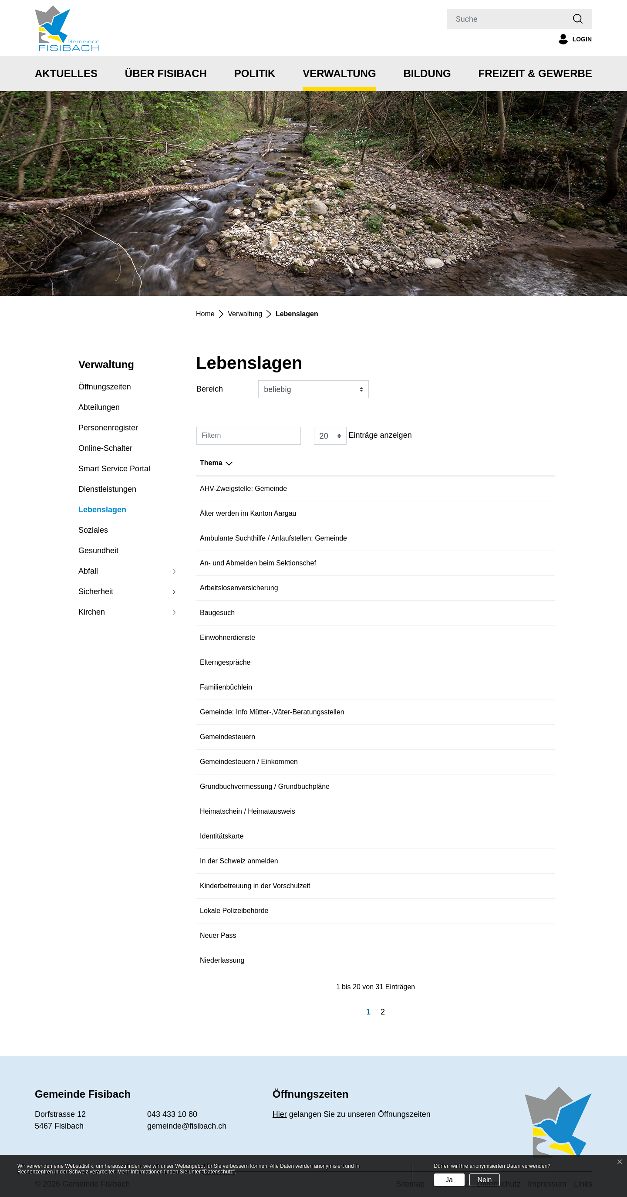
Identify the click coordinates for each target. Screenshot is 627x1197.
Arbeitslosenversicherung (369, 588)
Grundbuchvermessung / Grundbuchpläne (395, 786)
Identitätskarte (352, 836)
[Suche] (505, 19)
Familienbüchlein (356, 687)
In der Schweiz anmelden (369, 861)
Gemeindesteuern (357, 737)
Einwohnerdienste (357, 637)
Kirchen (91, 612)
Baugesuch (347, 612)
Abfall (88, 571)
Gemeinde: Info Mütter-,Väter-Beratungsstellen (402, 712)
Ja (449, 1179)
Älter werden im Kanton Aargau (378, 513)
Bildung (427, 73)
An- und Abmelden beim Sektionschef (388, 563)
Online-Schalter (105, 448)
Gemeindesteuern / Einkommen (379, 761)
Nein (484, 1179)
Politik (255, 73)
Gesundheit (98, 550)
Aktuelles (66, 73)
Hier (280, 1114)
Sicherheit (95, 591)
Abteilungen (99, 407)
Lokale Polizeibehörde (364, 910)
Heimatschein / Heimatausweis (377, 811)
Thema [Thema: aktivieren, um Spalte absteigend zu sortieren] (341, 463)
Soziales (93, 530)
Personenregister (108, 427)
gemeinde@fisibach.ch (186, 1126)
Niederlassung (352, 960)
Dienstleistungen (107, 489)
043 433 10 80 (172, 1114)
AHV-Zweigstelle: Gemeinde (373, 488)
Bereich (209, 389)
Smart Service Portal (114, 468)
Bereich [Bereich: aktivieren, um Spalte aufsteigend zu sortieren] (213, 463)
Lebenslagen (102, 512)
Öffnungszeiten (104, 386)
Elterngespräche (355, 662)
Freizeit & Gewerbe (535, 73)
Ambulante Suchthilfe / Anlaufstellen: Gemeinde (403, 538)
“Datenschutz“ (218, 1172)
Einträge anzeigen (363, 436)
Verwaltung (339, 73)
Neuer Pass (348, 935)
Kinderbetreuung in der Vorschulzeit (385, 885)
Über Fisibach (166, 73)
